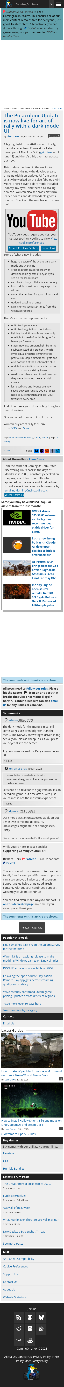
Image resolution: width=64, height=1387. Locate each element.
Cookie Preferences (15, 1266)
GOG (50, 32)
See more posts (13, 1243)
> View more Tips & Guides (18, 1134)
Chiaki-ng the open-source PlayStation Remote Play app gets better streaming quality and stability (28, 980)
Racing (30, 437)
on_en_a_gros (18, 769)
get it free (46, 152)
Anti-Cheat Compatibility (18, 1259)
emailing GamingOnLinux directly (25, 490)
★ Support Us (32, 928)
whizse (13, 720)
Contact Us (10, 1282)
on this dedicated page (18, 904)
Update (44, 437)
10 (61, 1079)
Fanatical (9, 1153)
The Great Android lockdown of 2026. (27, 1184)
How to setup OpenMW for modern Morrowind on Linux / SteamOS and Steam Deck (32, 1071)
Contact (8, 1016)
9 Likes (7, 450)
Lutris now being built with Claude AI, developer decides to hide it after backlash (43, 547)
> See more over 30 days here (22, 1003)
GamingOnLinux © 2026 (32, 1348)
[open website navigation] (58, 4)
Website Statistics (14, 1297)
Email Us (8, 1023)
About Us (9, 1289)
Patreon (29, 859)
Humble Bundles (13, 1168)
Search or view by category (20, 1010)
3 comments (54, 136)
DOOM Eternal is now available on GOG (28, 968)
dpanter (14, 811)
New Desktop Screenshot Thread (24, 1231)
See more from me (14, 494)
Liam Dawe (13, 136)
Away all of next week (16, 1208)
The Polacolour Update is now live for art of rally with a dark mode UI (32, 123)
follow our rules (37, 688)
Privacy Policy (42, 1357)
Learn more (56, 108)
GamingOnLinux (27, 4)
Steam (27, 428)
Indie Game (20, 437)
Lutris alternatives (14, 1196)
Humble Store (11, 36)
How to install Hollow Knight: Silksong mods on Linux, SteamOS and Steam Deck (32, 1121)
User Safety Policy (36, 1361)
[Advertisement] (32, 73)
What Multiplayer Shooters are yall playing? (31, 1220)
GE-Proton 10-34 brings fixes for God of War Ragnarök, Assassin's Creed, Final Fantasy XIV (45, 570)
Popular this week (15, 938)
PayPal (29, 28)
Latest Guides (12, 1030)
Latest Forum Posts (16, 1177)
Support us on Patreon (18, 12)
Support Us (10, 1274)
